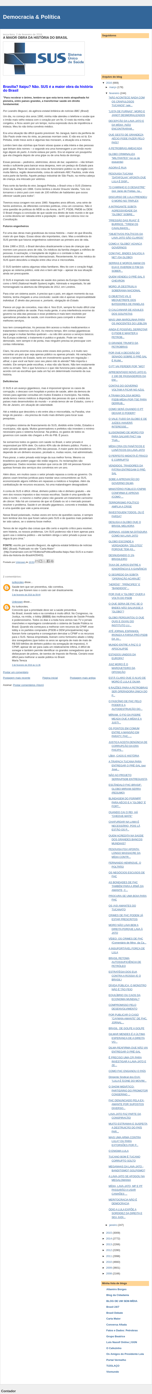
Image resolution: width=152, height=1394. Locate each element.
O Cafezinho (113, 1348)
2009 (109, 1267)
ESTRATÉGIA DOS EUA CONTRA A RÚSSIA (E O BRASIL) (125, 975)
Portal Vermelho (116, 1359)
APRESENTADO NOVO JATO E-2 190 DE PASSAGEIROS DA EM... (128, 376)
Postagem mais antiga (83, 677)
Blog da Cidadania (117, 1295)
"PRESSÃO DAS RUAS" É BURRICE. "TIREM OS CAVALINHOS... (124, 224)
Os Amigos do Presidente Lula (125, 1353)
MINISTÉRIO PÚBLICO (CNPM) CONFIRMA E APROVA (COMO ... (127, 492)
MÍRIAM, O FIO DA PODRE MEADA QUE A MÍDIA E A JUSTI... (125, 718)
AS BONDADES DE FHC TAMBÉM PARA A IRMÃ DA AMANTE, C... (126, 886)
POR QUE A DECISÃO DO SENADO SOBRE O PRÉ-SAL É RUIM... (128, 356)
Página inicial (50, 677)
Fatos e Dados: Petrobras (122, 1330)
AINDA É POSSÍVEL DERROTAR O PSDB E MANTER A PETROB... (128, 333)
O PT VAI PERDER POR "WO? (127, 366)
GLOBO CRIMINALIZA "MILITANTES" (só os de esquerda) (124, 158)
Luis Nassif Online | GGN (121, 1342)
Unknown (17, 601)
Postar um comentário (15, 672)
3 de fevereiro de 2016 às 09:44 (26, 595)
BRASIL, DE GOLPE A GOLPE (126, 1028)
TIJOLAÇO (112, 1365)
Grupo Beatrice (115, 1336)
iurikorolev (18, 582)
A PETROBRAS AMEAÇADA (125, 148)
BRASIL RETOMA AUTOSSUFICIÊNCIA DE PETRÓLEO (125, 962)
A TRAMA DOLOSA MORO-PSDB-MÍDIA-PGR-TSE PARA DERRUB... (128, 399)
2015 (109, 1232)
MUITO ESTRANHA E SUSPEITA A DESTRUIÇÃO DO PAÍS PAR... (128, 1127)
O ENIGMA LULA (118, 1150)
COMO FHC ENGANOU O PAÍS (127, 1071)
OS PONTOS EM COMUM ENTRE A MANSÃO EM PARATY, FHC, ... (124, 732)
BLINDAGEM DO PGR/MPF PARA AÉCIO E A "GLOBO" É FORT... (127, 802)
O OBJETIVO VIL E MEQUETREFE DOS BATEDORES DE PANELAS (126, 300)
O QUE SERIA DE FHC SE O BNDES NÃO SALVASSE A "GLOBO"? (126, 607)
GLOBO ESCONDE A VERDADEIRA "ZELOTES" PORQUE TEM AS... (126, 545)
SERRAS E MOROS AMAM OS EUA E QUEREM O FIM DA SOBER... (127, 267)
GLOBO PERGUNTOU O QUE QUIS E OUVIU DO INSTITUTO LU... (126, 621)
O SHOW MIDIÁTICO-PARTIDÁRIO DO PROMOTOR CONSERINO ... (128, 1090)
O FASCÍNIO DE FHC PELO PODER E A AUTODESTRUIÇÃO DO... (125, 705)
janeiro (113, 1224)
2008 (109, 1273)
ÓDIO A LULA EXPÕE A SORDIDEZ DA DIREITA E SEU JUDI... (125, 1213)
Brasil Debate (114, 1312)
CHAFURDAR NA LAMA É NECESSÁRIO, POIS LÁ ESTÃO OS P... (124, 825)
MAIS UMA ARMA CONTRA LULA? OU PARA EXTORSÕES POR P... (125, 1141)
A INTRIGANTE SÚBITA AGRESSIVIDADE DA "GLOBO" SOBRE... (123, 210)
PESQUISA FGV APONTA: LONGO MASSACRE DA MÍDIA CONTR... (124, 853)
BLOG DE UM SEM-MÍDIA (121, 1301)
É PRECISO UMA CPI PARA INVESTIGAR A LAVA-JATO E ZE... (127, 1061)
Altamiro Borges (116, 1289)
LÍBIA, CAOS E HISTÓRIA (124, 755)
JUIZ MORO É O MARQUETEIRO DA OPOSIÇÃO (122, 668)
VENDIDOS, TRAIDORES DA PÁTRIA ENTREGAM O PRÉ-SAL (127, 469)
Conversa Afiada (116, 1324)
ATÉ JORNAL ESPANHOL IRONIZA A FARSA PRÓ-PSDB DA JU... (128, 635)
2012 (109, 1250)
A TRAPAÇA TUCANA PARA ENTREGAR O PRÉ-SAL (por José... (127, 765)
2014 (109, 1238)
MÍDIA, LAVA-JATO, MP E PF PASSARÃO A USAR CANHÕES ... (125, 1190)
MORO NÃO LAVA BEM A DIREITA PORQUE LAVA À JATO (126, 929)
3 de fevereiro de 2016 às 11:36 (26, 665)
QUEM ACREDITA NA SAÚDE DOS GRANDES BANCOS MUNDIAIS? (126, 839)
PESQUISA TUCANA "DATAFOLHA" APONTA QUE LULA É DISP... (127, 177)
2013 (109, 1244)
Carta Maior (113, 1318)
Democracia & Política (31, 17)
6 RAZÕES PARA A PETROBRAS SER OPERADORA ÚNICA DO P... (128, 691)
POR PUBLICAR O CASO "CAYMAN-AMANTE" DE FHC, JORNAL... (128, 1018)
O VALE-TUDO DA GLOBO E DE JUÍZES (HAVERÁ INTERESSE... (128, 422)
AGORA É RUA (117, 167)
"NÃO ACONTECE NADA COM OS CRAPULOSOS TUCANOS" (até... (127, 101)
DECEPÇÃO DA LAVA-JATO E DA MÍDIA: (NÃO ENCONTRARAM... (126, 124)
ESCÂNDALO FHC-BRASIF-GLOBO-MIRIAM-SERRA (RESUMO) (125, 788)
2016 (109, 82)
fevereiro (114, 93)
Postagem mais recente (16, 677)
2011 (109, 1256)
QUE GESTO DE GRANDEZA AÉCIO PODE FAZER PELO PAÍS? (126, 138)
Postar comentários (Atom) (28, 685)
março (113, 87)
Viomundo (112, 1371)
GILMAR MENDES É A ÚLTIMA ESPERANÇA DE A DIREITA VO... (127, 1038)
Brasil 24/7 (112, 1306)
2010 (109, 1261)
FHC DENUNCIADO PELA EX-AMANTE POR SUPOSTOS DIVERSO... (126, 1104)
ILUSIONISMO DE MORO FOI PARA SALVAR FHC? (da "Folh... (126, 436)
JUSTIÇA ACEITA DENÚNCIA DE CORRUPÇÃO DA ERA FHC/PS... (128, 746)
